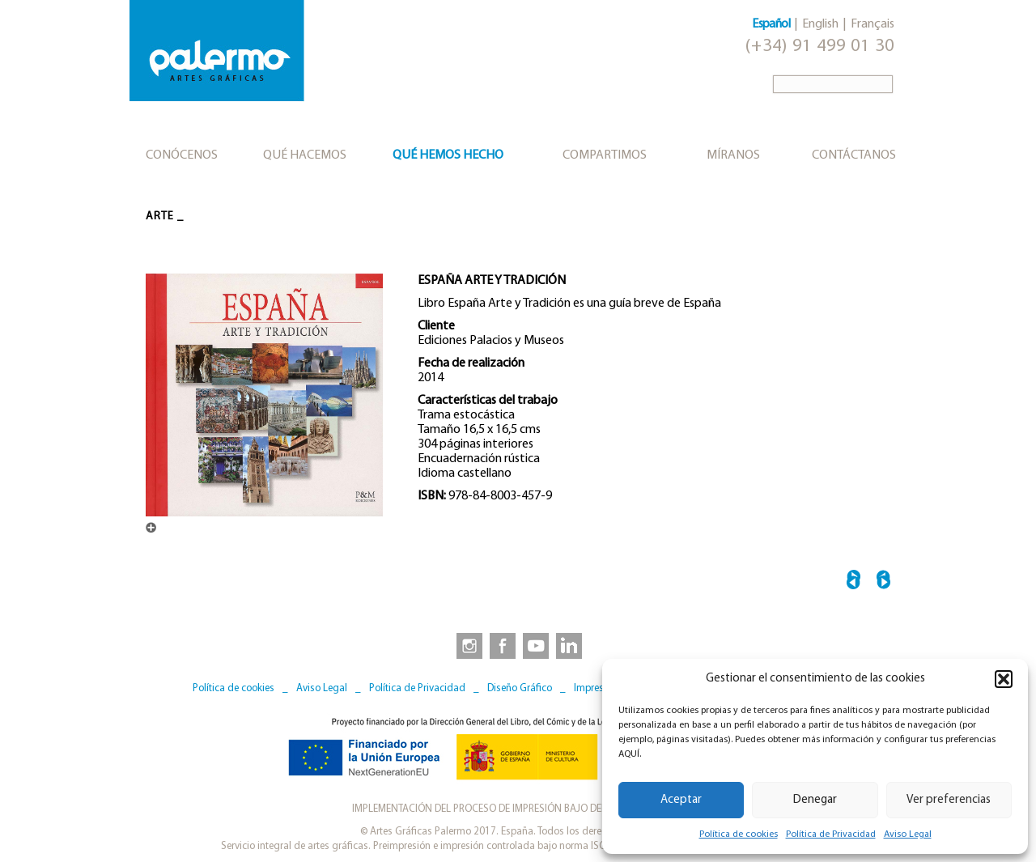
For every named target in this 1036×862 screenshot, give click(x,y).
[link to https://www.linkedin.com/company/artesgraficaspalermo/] (570, 645)
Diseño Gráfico (519, 688)
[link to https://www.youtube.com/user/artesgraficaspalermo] (536, 645)
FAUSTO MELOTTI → (883, 582)
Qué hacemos (304, 155)
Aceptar (681, 800)
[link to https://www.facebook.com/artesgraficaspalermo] (501, 645)
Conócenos (182, 155)
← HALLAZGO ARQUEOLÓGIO (853, 582)
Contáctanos (854, 155)
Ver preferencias (948, 800)
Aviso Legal (908, 834)
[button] (1004, 679)
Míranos (733, 155)
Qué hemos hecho (448, 155)
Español (771, 24)
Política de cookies (738, 834)
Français (872, 24)
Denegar (815, 800)
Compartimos (605, 155)
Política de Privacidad (831, 834)
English (820, 24)
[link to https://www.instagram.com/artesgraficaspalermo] (466, 645)
